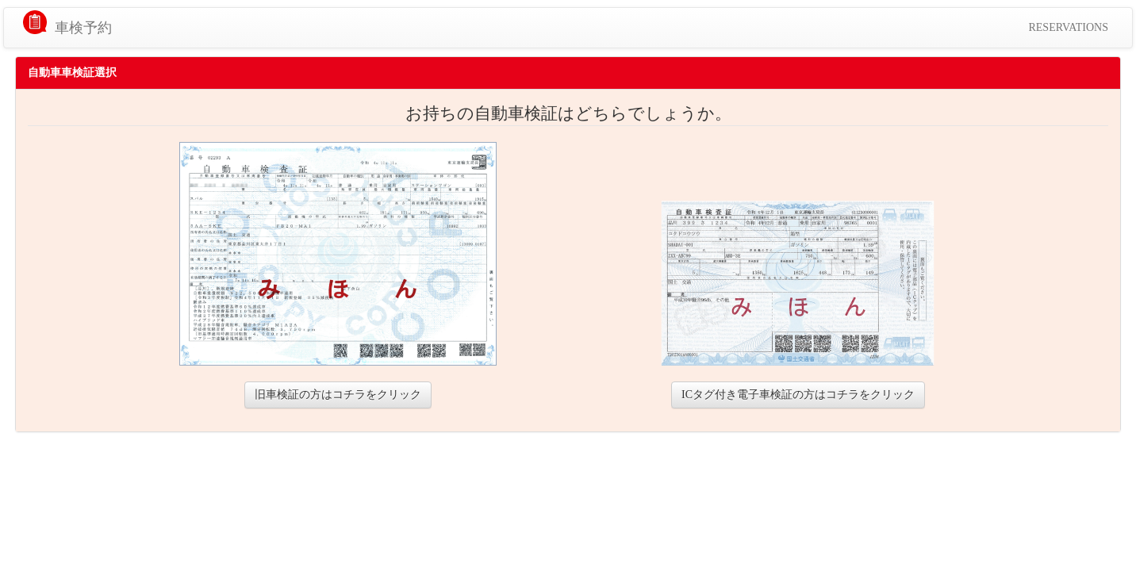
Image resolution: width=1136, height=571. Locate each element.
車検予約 (83, 28)
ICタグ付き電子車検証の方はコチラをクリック (798, 394)
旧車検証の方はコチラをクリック (338, 394)
